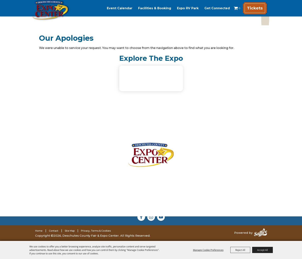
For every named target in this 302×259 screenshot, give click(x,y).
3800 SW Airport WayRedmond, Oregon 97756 (77, 177)
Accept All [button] (262, 249)
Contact (53, 230)
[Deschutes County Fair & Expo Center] (57, 13)
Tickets (254, 8)
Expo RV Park (184, 8)
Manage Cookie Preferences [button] (208, 249)
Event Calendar (116, 8)
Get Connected (213, 8)
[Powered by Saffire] (260, 232)
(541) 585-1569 (83, 202)
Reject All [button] (240, 249)
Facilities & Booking (151, 8)
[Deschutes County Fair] (151, 155)
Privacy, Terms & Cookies (96, 230)
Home (39, 230)
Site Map (70, 230)
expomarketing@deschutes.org (82, 206)
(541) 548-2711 (78, 197)
